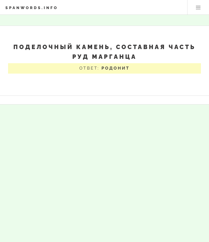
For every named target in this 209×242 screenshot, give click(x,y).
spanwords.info (31, 7)
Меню (198, 7)
